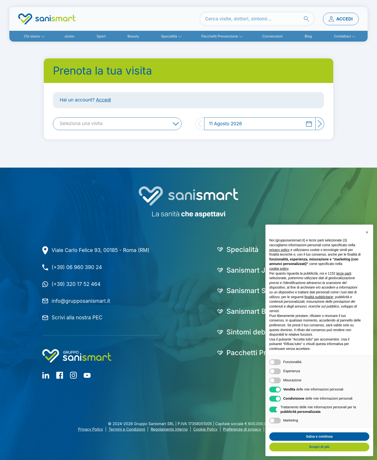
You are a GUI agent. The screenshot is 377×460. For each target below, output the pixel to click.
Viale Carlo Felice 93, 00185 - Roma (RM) (101, 250)
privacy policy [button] (279, 250)
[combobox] (117, 123)
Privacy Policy (90, 429)
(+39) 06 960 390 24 (77, 267)
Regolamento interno (169, 429)
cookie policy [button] (279, 269)
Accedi (103, 100)
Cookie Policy (205, 429)
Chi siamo (32, 36)
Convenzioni (272, 36)
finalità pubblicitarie (318, 297)
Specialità (169, 36)
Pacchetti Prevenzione (219, 36)
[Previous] (199, 123)
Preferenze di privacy (242, 429)
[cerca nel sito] (257, 19)
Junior (69, 36)
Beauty (133, 36)
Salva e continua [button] (319, 436)
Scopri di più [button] (319, 447)
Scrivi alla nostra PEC (77, 318)
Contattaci (342, 36)
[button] (367, 232)
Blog (308, 36)
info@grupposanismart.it (81, 301)
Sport (101, 36)
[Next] (320, 123)
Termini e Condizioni (127, 429)
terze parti (343, 273)
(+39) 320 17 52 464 (76, 284)
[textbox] (82, 123)
